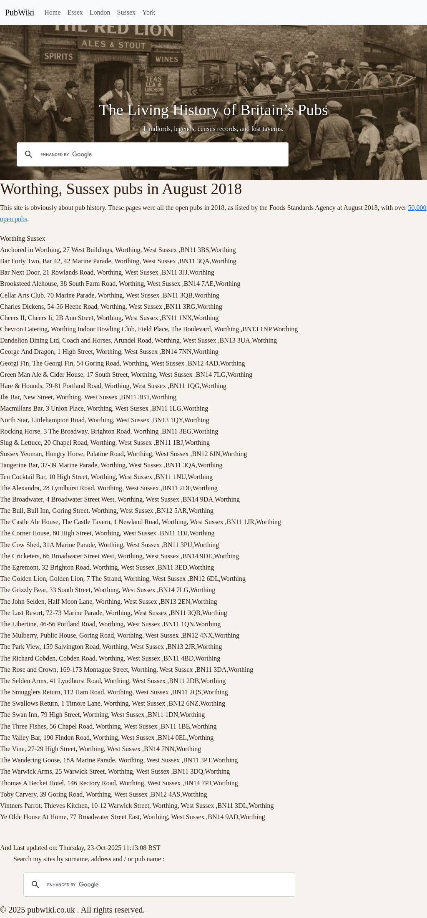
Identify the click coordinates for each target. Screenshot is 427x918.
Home (52, 12)
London (100, 12)
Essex (75, 12)
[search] (151, 155)
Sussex (126, 12)
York (148, 12)
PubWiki (19, 12)
